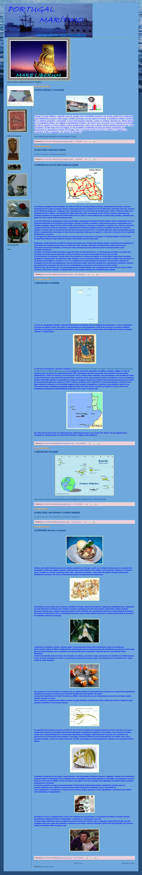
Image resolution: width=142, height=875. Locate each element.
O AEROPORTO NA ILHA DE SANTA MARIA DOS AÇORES (56, 165)
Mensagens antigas (128, 863)
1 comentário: (79, 141)
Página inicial (78, 863)
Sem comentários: (80, 274)
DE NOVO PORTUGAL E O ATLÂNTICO (49, 90)
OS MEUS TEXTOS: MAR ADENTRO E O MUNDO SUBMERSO (57, 512)
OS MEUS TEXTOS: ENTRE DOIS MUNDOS (50, 150)
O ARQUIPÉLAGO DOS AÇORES (46, 451)
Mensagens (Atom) (48, 866)
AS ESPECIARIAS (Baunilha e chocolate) (50, 530)
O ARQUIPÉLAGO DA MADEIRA (46, 283)
